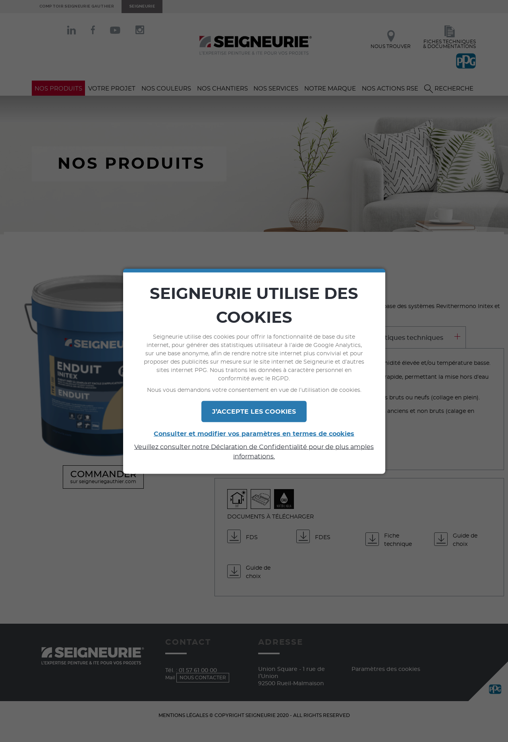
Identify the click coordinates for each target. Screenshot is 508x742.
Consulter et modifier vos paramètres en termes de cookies (254, 433)
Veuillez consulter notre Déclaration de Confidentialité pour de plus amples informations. (254, 451)
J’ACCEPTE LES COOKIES (254, 411)
